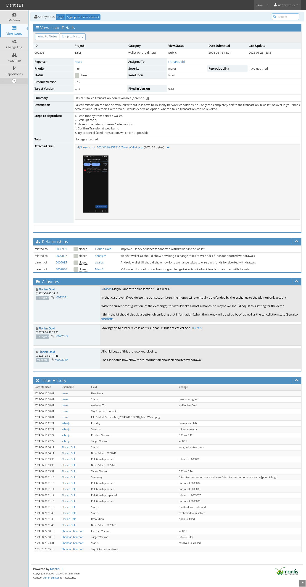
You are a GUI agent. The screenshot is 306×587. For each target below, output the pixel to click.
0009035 (61, 262)
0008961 (61, 249)
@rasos (106, 289)
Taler (262, 5)
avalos (99, 262)
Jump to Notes (47, 36)
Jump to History (72, 36)
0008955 (107, 318)
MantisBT (56, 569)
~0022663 (61, 336)
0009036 (61, 269)
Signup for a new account (83, 17)
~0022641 (61, 297)
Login (60, 17)
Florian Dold (176, 62)
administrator (51, 577)
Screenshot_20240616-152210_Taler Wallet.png (111, 147)
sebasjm (100, 256)
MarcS (99, 269)
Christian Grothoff (72, 531)
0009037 (61, 256)
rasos (78, 62)
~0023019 (61, 360)
